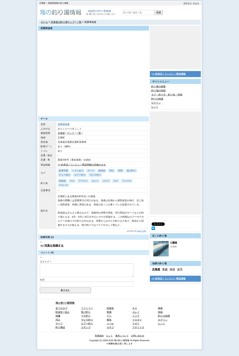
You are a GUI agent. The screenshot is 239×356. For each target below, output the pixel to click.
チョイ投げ (64, 175)
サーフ (91, 170)
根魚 (109, 319)
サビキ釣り (95, 175)
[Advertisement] (93, 108)
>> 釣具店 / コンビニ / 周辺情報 (169, 74)
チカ (72, 181)
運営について (122, 335)
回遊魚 (62, 181)
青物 (109, 312)
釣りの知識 (157, 98)
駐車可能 (63, 170)
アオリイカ (138, 327)
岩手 (180, 269)
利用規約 (99, 335)
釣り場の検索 (158, 86)
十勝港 (173, 242)
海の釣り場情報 (65, 303)
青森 (165, 269)
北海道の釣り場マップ (63, 22)
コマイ (106, 181)
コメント (44, 261)
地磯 (57, 315)
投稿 (160, 312)
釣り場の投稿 (158, 90)
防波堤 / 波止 (62, 312)
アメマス (126, 181)
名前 (42, 279)
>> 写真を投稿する (52, 245)
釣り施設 (60, 327)
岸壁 (120, 170)
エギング (86, 327)
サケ (116, 181)
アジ (109, 315)
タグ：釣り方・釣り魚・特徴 (166, 94)
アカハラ (63, 185)
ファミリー (87, 308)
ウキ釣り (86, 315)
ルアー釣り (80, 175)
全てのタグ (61, 308)
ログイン (188, 3)
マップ (70, 133)
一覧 (79, 22)
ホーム (44, 22)
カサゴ (110, 327)
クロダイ (137, 319)
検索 (158, 12)
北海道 (61, 133)
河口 (111, 170)
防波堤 (102, 170)
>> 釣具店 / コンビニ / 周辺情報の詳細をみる (82, 164)
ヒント (196, 3)
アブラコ (83, 181)
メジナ (135, 315)
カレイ (95, 181)
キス (134, 308)
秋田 (172, 269)
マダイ (135, 323)
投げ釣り (131, 170)
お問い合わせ (137, 335)
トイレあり (77, 170)
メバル (110, 323)
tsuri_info (141, 231)
